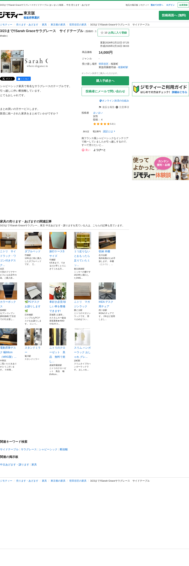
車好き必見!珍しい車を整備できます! (57, 297)
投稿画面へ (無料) (174, 15)
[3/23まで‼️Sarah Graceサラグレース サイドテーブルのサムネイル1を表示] (12, 61)
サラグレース (29, 449)
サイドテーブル (9, 449)
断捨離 (64, 449)
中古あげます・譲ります (14, 464)
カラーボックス (8, 295)
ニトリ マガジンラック (82, 295)
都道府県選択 (31, 17)
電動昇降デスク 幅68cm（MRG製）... (8, 343)
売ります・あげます (27, 24)
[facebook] (23, 79)
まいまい (98, 112)
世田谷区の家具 (78, 24)
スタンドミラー (33, 341)
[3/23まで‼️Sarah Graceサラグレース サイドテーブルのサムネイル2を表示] (36, 61)
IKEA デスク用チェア (107, 295)
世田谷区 (104, 63)
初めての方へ (157, 5)
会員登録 (183, 5)
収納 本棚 (107, 242)
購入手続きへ (105, 80)
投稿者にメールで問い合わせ (105, 91)
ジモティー (6, 24)
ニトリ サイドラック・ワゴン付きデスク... (8, 249)
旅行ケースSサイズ (57, 244)
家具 (44, 24)
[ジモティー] (11, 15)
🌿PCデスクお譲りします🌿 (33, 297)
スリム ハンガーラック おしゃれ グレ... (82, 343)
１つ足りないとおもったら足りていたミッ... (82, 249)
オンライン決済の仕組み (114, 100)
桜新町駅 (123, 67)
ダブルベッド (33, 242)
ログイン (170, 5)
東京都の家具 (58, 24)
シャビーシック (48, 449)
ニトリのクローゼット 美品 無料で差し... (57, 345)
